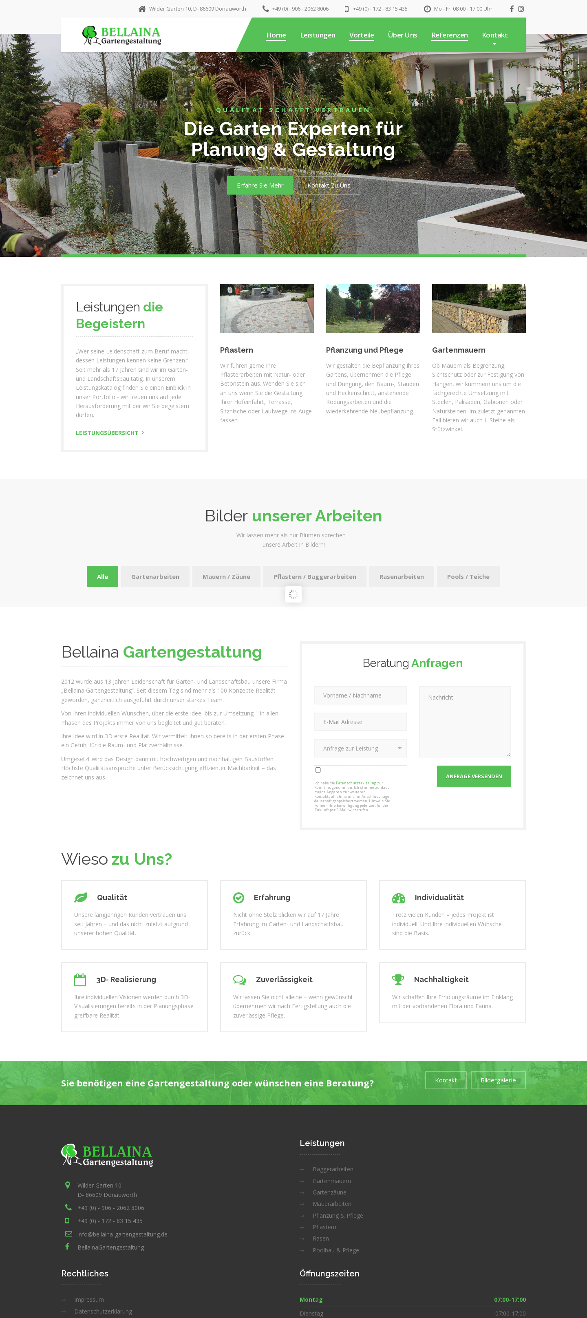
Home (276, 35)
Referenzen (449, 35)
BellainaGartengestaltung (110, 1247)
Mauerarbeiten (332, 1204)
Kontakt (495, 35)
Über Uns (402, 35)
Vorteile (361, 35)
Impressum (89, 1299)
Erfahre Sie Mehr (260, 185)
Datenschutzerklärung (356, 783)
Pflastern (324, 1227)
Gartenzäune (329, 1192)
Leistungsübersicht (107, 433)
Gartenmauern (332, 1181)
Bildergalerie (498, 1080)
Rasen (321, 1238)
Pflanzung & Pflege (338, 1215)
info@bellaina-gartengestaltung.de (122, 1234)
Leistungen (317, 35)
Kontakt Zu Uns (329, 185)
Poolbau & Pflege (336, 1250)
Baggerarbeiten (333, 1169)
